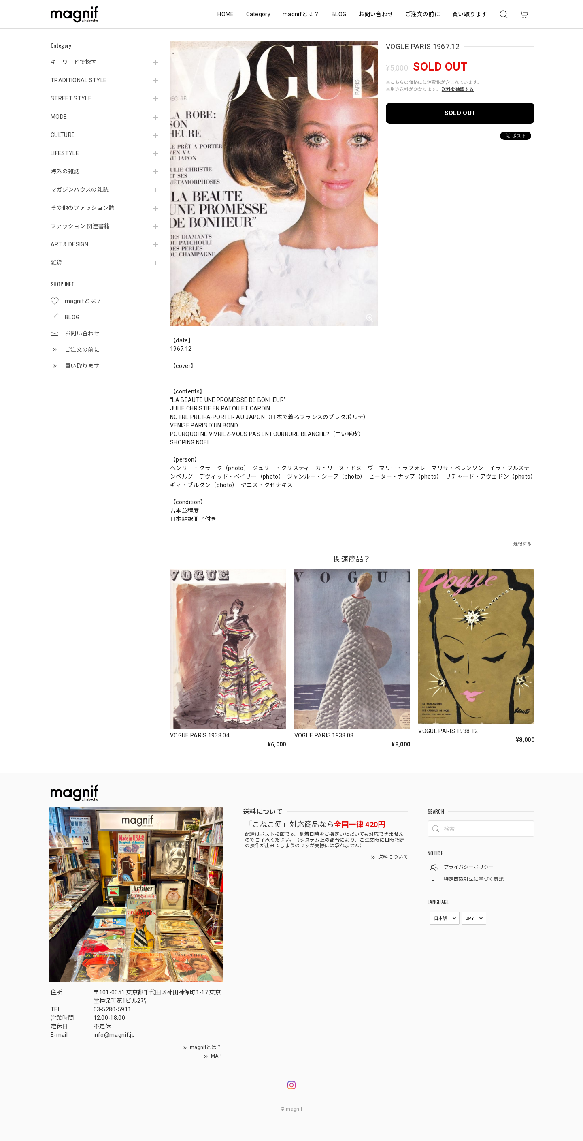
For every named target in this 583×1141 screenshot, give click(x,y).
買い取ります (469, 14)
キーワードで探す (74, 62)
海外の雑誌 (65, 171)
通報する (522, 544)
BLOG (339, 14)
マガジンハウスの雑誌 (80, 189)
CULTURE (63, 135)
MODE (59, 116)
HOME (225, 14)
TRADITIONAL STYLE (78, 80)
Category (258, 14)
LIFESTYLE (65, 153)
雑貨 (56, 262)
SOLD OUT (460, 113)
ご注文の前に (422, 14)
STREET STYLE (71, 98)
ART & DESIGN (69, 244)
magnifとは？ (301, 14)
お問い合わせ (375, 14)
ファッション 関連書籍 (80, 226)
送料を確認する (458, 89)
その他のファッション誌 (83, 208)
